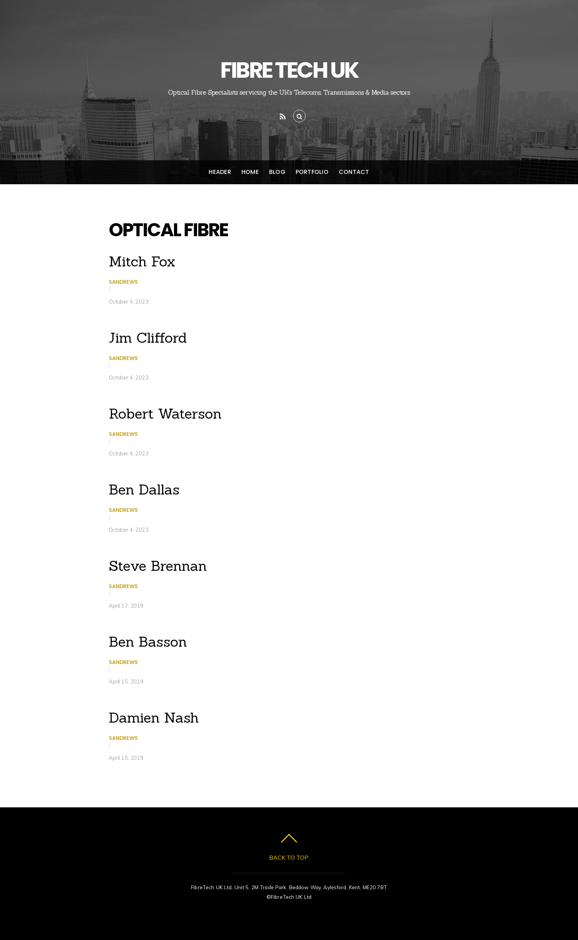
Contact (354, 172)
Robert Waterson (165, 413)
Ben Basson (148, 641)
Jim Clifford (148, 337)
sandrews (123, 282)
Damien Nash (154, 717)
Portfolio (312, 172)
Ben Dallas (144, 489)
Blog (277, 172)
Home (250, 172)
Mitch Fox (142, 261)
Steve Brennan (158, 565)
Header (220, 172)
